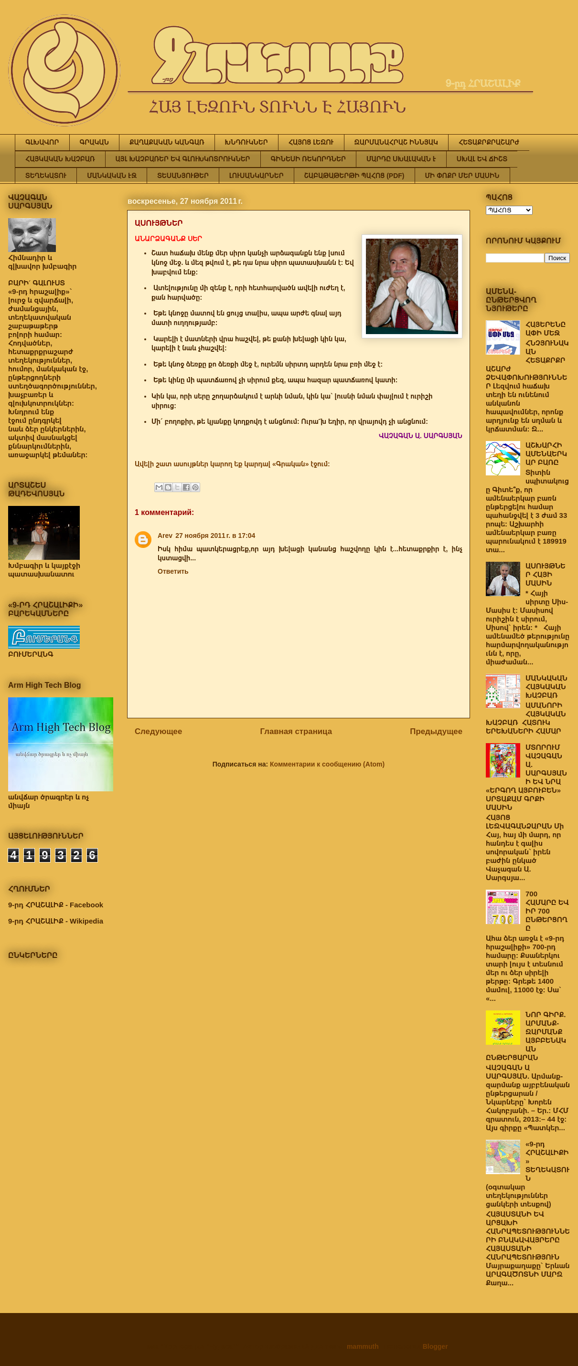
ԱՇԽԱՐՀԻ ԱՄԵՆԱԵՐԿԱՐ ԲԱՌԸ (546, 453)
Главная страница (296, 731)
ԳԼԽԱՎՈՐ (42, 142)
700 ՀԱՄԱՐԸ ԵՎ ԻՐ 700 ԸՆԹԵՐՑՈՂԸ (547, 911)
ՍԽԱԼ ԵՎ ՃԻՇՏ (482, 159)
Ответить (173, 571)
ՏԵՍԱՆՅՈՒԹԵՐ (183, 175)
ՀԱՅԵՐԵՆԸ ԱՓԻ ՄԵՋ (545, 328)
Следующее (158, 731)
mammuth (363, 1346)
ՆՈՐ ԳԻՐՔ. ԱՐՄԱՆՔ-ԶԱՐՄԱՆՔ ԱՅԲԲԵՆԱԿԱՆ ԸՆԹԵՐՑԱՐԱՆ (526, 1035)
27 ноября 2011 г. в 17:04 (215, 535)
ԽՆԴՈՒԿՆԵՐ (246, 142)
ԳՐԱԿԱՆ (94, 142)
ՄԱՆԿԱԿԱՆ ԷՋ (112, 175)
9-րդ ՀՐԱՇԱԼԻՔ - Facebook (55, 905)
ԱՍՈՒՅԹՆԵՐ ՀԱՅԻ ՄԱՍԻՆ (545, 574)
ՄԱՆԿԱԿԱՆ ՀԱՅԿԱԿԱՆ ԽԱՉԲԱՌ (546, 686)
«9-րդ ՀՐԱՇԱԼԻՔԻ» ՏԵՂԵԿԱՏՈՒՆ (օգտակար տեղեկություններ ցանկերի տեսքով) (527, 1174)
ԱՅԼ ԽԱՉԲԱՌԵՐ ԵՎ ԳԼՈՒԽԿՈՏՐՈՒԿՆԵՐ (183, 159)
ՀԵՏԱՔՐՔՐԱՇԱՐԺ (489, 142)
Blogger (435, 1346)
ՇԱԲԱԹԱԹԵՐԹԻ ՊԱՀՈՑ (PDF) (354, 175)
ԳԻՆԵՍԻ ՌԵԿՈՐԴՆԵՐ (308, 159)
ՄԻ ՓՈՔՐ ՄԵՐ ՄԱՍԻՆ (462, 175)
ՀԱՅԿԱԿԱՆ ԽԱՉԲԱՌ (60, 159)
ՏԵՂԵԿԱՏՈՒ (45, 175)
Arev (165, 535)
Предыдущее (436, 731)
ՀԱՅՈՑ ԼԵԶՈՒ (311, 142)
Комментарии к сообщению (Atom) (327, 764)
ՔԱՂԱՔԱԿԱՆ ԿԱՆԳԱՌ (166, 142)
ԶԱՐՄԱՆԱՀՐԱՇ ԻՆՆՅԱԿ (396, 142)
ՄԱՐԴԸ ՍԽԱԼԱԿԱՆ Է (401, 159)
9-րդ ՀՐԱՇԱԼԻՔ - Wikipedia (55, 921)
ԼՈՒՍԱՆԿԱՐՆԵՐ (256, 175)
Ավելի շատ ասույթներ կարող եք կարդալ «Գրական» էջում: (232, 464)
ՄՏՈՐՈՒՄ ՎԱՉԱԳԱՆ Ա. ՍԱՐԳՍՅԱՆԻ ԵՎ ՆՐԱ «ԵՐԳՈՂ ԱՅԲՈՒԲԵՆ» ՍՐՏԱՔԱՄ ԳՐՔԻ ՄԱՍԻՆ (526, 777)
